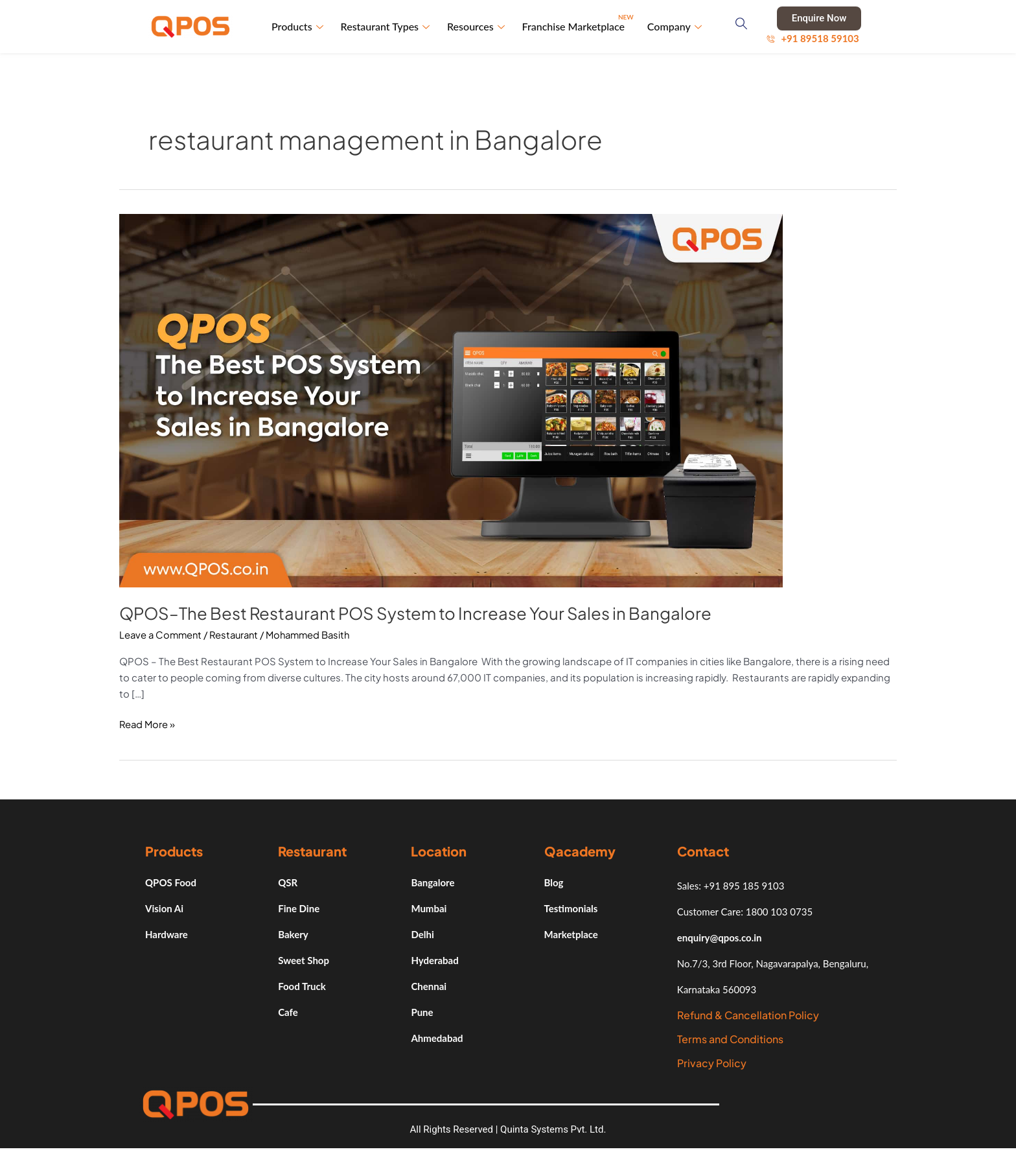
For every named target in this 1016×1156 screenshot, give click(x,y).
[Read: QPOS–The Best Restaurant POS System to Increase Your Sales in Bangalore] (451, 400)
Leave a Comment (162, 636)
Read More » (148, 724)
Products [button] (301, 27)
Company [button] (674, 27)
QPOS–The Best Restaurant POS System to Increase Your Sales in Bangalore (418, 614)
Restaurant (238, 636)
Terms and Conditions (730, 1039)
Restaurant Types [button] (387, 27)
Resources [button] (478, 27)
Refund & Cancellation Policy (748, 1015)
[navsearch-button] (743, 27)
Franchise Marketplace (578, 21)
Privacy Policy (711, 1063)
